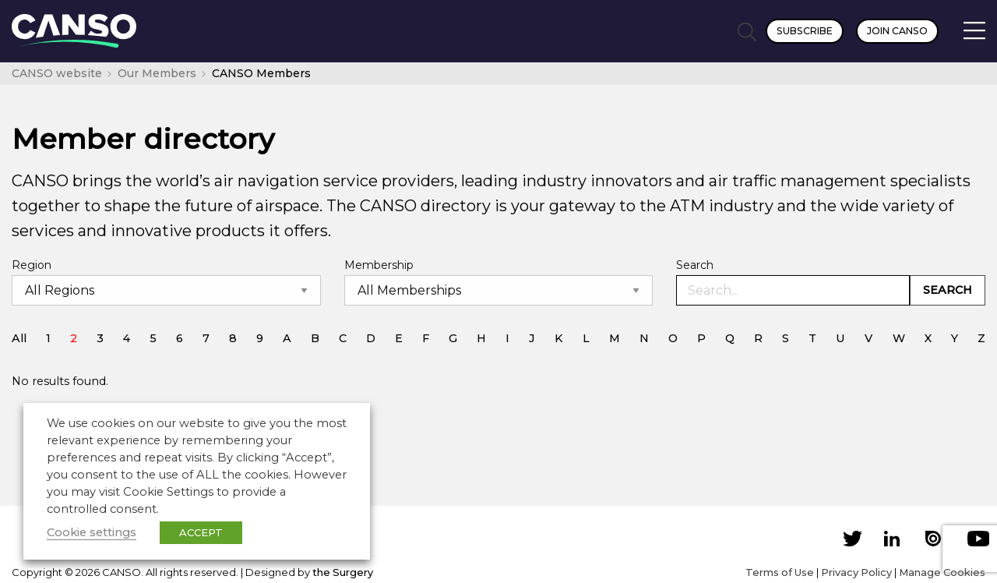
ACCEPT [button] (201, 532)
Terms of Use (779, 572)
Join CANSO (897, 31)
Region (31, 265)
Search (694, 265)
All (19, 338)
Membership (379, 265)
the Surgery (342, 572)
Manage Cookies (942, 572)
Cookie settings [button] (91, 532)
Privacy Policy (856, 572)
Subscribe (805, 31)
